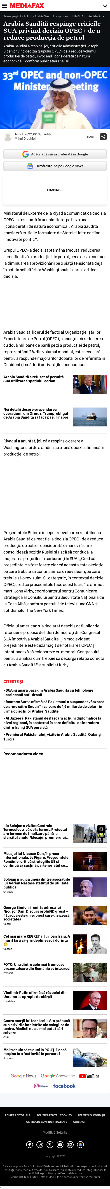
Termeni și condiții (91, 1115)
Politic (28, 16)
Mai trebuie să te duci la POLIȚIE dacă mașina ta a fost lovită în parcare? (35, 1052)
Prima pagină (12, 16)
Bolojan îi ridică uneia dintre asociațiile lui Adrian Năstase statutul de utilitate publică (36, 883)
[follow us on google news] (23, 1076)
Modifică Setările (55, 1132)
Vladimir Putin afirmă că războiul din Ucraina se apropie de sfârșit (35, 995)
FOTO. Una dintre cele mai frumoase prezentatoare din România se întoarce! (36, 966)
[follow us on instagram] (41, 1086)
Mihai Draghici (25, 138)
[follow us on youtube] (89, 1076)
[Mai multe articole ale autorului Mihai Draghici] (7, 136)
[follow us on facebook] (64, 1086)
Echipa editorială (17, 1115)
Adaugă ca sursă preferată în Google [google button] (55, 154)
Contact (79, 1121)
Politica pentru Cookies (54, 1115)
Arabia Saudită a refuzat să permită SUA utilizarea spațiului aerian (33, 379)
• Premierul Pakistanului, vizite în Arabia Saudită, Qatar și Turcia (52, 736)
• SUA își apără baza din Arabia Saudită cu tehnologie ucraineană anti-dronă (48, 692)
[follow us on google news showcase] (58, 1076)
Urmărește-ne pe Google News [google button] (55, 166)
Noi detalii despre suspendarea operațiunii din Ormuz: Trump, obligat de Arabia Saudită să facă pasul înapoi (35, 413)
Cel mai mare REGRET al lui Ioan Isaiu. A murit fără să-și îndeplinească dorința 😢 (36, 940)
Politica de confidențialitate (46, 1121)
